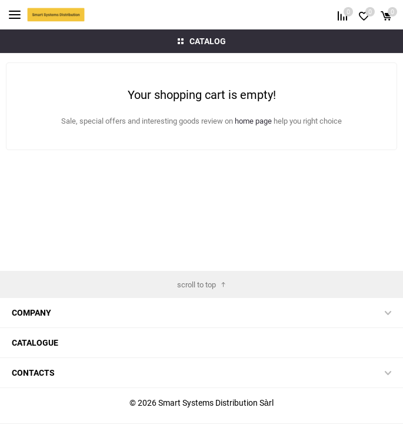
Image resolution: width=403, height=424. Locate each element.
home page (254, 120)
